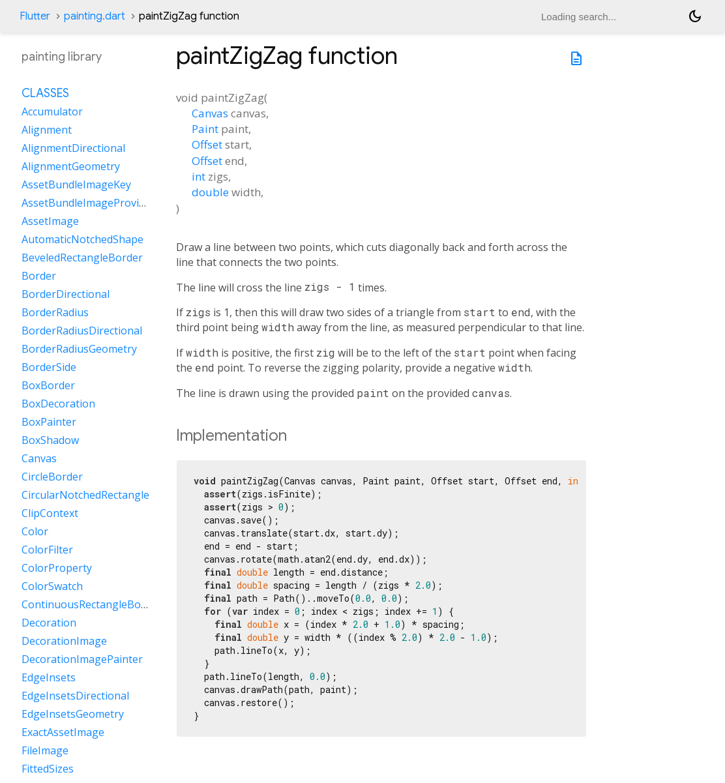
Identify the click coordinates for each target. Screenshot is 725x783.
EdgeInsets (49, 677)
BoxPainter (49, 422)
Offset (207, 144)
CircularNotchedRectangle (85, 495)
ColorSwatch (52, 586)
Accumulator (52, 111)
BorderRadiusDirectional (82, 330)
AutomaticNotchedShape (82, 239)
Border (39, 276)
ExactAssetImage (63, 732)
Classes (45, 93)
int (198, 176)
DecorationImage (64, 641)
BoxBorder (48, 385)
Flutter (35, 16)
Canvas (210, 113)
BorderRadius (55, 312)
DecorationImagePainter (82, 659)
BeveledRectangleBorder (82, 257)
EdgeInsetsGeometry (73, 714)
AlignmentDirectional (73, 148)
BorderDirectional (66, 294)
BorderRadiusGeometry (79, 349)
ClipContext (50, 513)
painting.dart (94, 16)
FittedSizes (48, 768)
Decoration (49, 622)
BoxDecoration (58, 403)
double (210, 192)
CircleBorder (52, 476)
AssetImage (50, 221)
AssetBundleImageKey (76, 184)
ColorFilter (47, 549)
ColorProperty (57, 568)
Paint (205, 128)
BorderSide (49, 367)
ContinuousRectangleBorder (92, 604)
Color (35, 531)
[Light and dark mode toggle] (695, 16)
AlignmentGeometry (71, 166)
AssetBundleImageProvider (88, 203)
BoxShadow (50, 440)
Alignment (47, 130)
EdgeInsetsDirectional (75, 695)
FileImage (45, 750)
